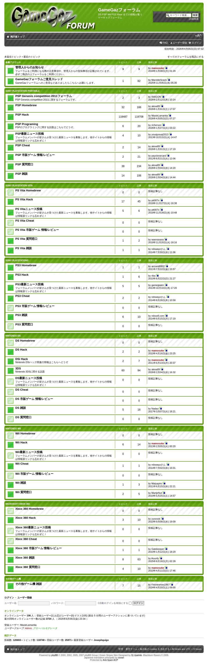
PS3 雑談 (21, 315)
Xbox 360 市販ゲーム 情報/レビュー (38, 548)
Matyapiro (157, 483)
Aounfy (155, 558)
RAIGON (156, 96)
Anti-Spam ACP (110, 660)
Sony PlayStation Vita (19, 185)
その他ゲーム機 (13, 579)
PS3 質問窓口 (24, 324)
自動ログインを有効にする (115, 603)
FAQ (165, 42)
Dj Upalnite (136, 655)
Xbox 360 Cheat (26, 539)
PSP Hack (22, 114)
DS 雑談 (20, 407)
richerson (156, 125)
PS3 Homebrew (25, 265)
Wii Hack (21, 442)
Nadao (155, 408)
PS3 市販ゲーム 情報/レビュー (35, 306)
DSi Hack (21, 359)
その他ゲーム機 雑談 (28, 584)
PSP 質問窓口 (24, 164)
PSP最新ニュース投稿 (29, 133)
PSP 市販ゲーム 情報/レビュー (35, 155)
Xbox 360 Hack (25, 517)
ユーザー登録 (180, 42)
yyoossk (156, 518)
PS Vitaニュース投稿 (28, 209)
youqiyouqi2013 (160, 134)
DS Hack (21, 349)
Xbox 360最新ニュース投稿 (33, 527)
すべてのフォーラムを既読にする (185, 56)
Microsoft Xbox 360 (17, 504)
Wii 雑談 (20, 482)
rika (153, 275)
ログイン (196, 42)
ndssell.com (158, 315)
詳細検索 (194, 19)
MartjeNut (157, 493)
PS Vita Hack (24, 199)
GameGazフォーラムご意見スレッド (39, 79)
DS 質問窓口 (23, 417)
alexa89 (156, 106)
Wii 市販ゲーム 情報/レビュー (34, 473)
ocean (121, 657)
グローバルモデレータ (45, 628)
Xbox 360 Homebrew (29, 508)
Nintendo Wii (13, 428)
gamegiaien (158, 285)
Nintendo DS (13, 336)
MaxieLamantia (160, 115)
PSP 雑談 (21, 173)
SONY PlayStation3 (16, 260)
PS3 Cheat (22, 296)
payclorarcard (159, 155)
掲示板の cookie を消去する (155, 649)
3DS (18, 368)
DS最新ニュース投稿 (28, 378)
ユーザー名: (10, 603)
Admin (28, 628)
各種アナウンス (13, 62)
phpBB (54, 655)
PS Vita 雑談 (23, 248)
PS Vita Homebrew (28, 190)
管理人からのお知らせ (29, 67)
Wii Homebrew (25, 433)
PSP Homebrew (26, 105)
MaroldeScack (159, 80)
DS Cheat (21, 389)
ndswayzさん (159, 249)
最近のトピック (31, 56)
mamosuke (158, 68)
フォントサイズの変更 (198, 36)
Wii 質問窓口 (23, 492)
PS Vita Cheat (24, 220)
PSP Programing (26, 124)
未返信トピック (12, 56)
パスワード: (57, 603)
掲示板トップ (17, 36)
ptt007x (155, 200)
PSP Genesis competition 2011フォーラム (43, 96)
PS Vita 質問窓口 (26, 238)
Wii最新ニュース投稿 (28, 452)
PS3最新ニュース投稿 (29, 284)
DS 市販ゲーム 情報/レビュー (34, 398)
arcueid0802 (158, 266)
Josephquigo (101, 640)
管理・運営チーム (127, 649)
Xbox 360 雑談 (25, 557)
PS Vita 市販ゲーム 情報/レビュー (37, 229)
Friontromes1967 (161, 584)
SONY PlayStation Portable (22, 91)
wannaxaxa (158, 239)
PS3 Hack (21, 274)
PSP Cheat (22, 145)
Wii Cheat (21, 463)
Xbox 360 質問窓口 (27, 567)
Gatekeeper (158, 549)
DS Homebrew (25, 340)
